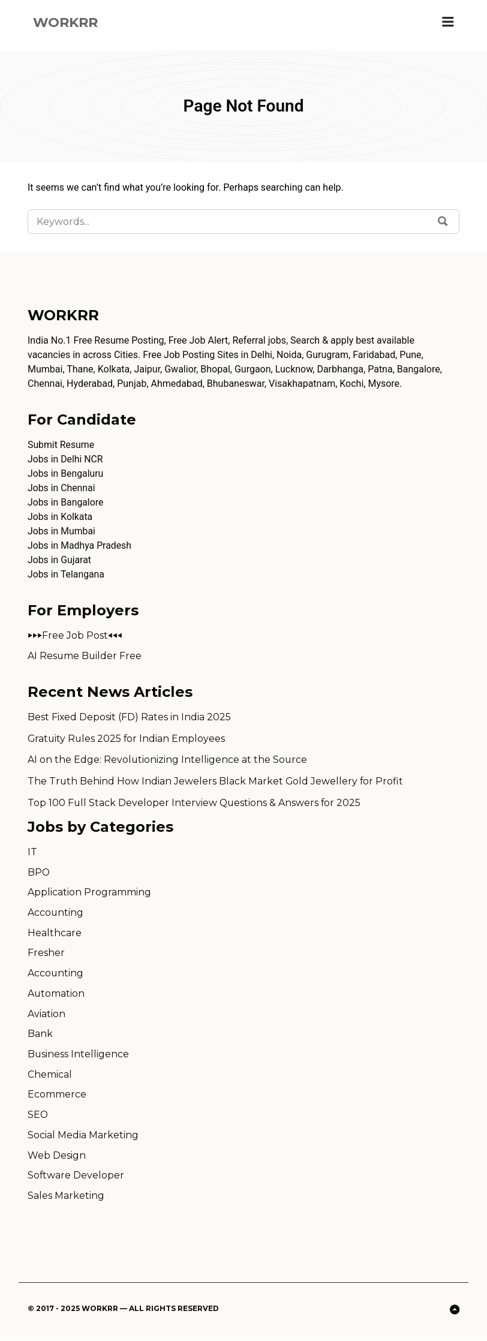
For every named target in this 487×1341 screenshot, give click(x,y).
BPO (39, 873)
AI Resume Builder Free (85, 656)
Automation (56, 996)
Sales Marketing (66, 1199)
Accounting (56, 914)
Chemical (50, 1077)
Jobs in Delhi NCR (66, 459)
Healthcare (55, 934)
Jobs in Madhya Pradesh (80, 546)
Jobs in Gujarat (60, 560)
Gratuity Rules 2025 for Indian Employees (127, 739)
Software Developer (76, 1179)
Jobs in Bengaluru (66, 474)
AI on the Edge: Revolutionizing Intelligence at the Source (168, 760)
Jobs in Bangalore (66, 503)
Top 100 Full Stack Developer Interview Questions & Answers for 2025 (195, 804)
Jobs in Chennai (62, 488)
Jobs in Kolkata (60, 517)
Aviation (46, 1016)
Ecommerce (57, 1098)
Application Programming (89, 894)
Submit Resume (61, 445)
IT (32, 853)
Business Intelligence (79, 1057)
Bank (40, 1036)
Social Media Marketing (83, 1138)
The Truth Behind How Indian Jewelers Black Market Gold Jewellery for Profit (216, 782)
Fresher (46, 955)
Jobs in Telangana (66, 575)
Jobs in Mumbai (62, 531)
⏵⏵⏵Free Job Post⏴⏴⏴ (75, 636)
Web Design (57, 1159)
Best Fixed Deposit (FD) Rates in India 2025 (130, 717)
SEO (38, 1118)
